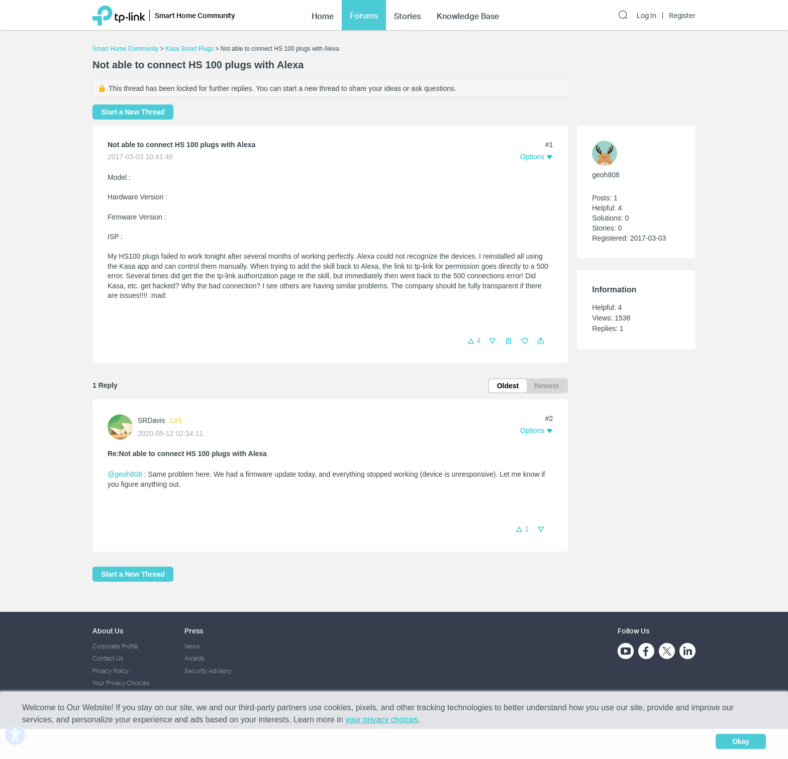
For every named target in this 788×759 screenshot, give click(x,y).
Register (682, 15)
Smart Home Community (125, 48)
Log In (646, 15)
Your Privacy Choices (120, 683)
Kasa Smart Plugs (189, 48)
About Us (107, 630)
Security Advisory (208, 671)
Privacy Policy (110, 671)
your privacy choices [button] (381, 719)
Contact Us (107, 658)
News (192, 646)
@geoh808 (125, 474)
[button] (541, 341)
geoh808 (606, 175)
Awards (194, 658)
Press (193, 630)
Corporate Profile (115, 646)
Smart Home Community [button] (195, 15)
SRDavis (151, 420)
